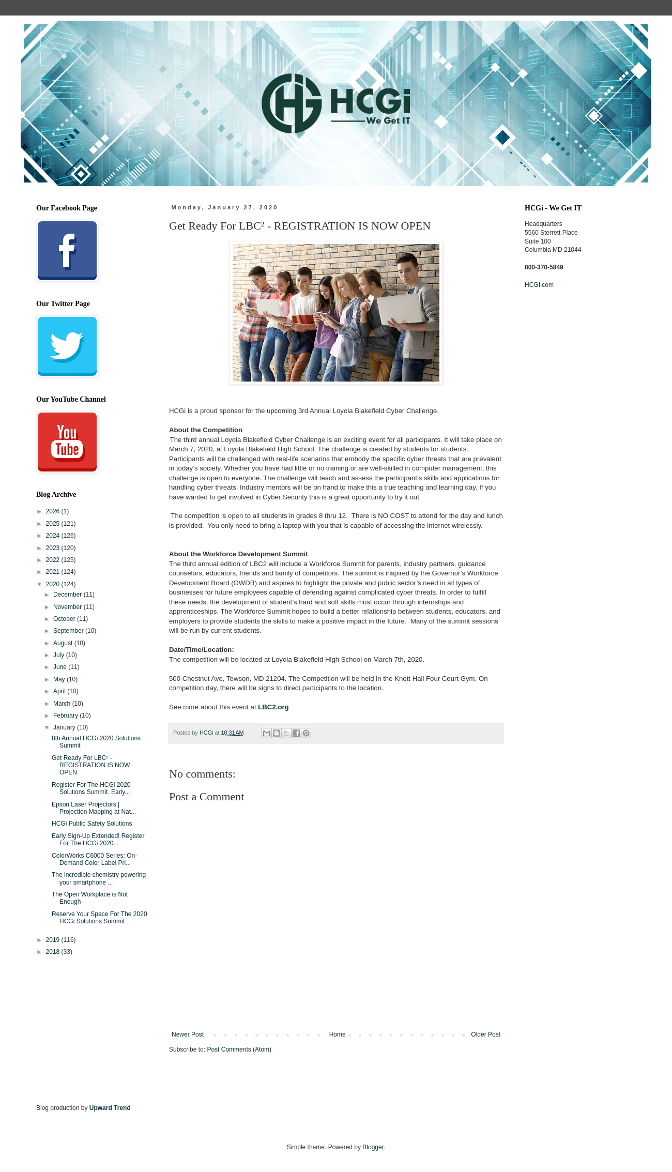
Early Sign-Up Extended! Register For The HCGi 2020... (98, 839)
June (60, 667)
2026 (54, 511)
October (65, 618)
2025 (54, 523)
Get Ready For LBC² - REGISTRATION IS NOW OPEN (91, 765)
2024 (54, 535)
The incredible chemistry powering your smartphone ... (99, 878)
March (62, 703)
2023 (54, 548)
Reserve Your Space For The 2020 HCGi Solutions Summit (99, 917)
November (68, 607)
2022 (54, 560)
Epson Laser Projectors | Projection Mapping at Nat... (94, 808)
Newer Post (188, 1034)
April (60, 691)
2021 (54, 571)
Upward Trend (110, 1108)
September (69, 630)
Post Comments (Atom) (239, 1049)
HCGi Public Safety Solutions (92, 823)
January (65, 727)
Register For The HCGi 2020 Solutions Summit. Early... (91, 788)
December (68, 594)
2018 (54, 951)
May (60, 679)
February (66, 715)
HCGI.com (539, 284)
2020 (54, 584)
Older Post (485, 1034)
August (63, 643)
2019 (54, 939)
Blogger (373, 1147)
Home (337, 1034)
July (59, 655)
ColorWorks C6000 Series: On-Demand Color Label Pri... (94, 859)
